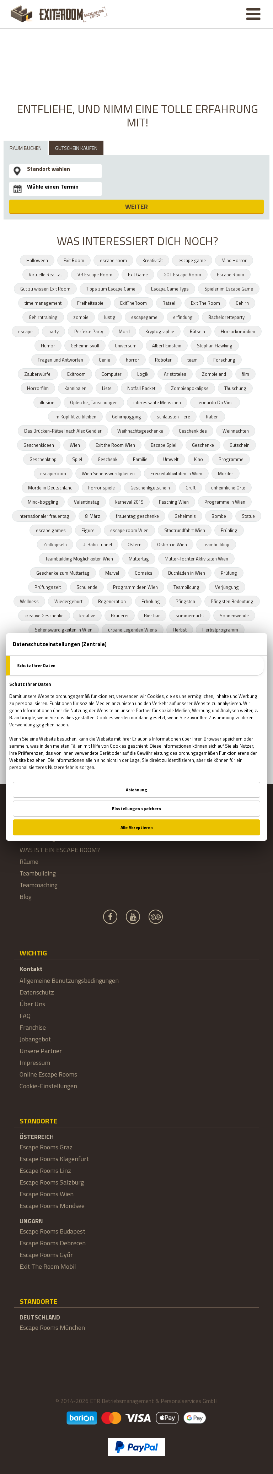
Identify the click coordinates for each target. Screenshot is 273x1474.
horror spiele (101, 487)
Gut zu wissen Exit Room (45, 288)
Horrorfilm (38, 388)
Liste (107, 388)
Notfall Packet (141, 388)
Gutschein (240, 445)
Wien (75, 445)
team (192, 359)
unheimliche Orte (228, 487)
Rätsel (168, 303)
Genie (104, 359)
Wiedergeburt (68, 601)
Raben (212, 416)
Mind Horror (234, 260)
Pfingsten (185, 601)
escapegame (144, 317)
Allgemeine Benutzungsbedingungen (69, 980)
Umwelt (170, 459)
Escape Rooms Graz (46, 1147)
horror (132, 359)
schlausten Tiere (173, 416)
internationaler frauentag (43, 516)
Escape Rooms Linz (45, 1170)
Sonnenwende (234, 615)
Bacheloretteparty (226, 317)
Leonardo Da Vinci (215, 402)
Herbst (180, 629)
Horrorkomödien (238, 331)
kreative (87, 615)
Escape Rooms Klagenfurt (54, 1159)
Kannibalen (75, 388)
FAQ (25, 1015)
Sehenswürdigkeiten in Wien (63, 629)
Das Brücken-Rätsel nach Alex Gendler (63, 430)
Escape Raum (230, 274)
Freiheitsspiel (91, 303)
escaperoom (53, 473)
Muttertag (139, 558)
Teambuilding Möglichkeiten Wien (79, 558)
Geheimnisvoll (85, 345)
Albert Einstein (166, 345)
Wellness (29, 601)
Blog (26, 896)
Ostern (134, 544)
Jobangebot (35, 1039)
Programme (231, 459)
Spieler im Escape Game (228, 288)
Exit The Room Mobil (48, 1266)
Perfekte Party (88, 331)
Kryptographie (159, 331)
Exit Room (74, 260)
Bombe (219, 516)
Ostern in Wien (172, 544)
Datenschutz (37, 992)
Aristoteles (175, 374)
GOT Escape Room (182, 274)
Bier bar (152, 615)
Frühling (229, 530)
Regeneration (112, 601)
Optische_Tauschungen (94, 402)
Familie (140, 459)
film (245, 374)
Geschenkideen (38, 445)
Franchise (33, 1027)
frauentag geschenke (137, 516)
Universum (125, 345)
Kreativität (153, 260)
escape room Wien (129, 530)
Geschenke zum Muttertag (63, 572)
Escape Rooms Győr (46, 1254)
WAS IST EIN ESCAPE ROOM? (60, 850)
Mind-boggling (43, 501)
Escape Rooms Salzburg (52, 1182)
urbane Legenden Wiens (132, 629)
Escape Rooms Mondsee (52, 1205)
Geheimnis (185, 516)
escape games (51, 530)
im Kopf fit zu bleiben (75, 416)
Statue (248, 516)
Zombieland (214, 374)
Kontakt (31, 969)
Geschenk (107, 459)
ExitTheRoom (133, 303)
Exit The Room (205, 303)
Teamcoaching (39, 885)
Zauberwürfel (38, 374)
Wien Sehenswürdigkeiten (108, 473)
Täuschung (235, 388)
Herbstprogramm (220, 629)
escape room (113, 260)
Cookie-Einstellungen (48, 1086)
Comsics (143, 572)
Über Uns (32, 1004)
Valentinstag (87, 501)
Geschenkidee (193, 430)
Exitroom (76, 374)
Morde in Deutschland (50, 487)
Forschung (224, 359)
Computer (111, 374)
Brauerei (119, 615)
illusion (47, 402)
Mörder (225, 473)
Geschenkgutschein (150, 487)
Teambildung (186, 587)
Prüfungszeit (47, 587)
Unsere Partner (41, 1051)
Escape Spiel (163, 445)
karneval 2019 (129, 501)
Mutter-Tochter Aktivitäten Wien (196, 558)
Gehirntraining (43, 317)
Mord (124, 331)
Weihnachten (236, 430)
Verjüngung (227, 587)
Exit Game (138, 274)
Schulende (86, 587)
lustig (110, 317)
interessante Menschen (157, 402)
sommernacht (190, 615)
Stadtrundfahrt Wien (184, 530)
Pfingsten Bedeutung (232, 601)
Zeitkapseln (55, 544)
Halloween (37, 260)
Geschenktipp (43, 459)
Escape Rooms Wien (47, 1194)
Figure (88, 530)
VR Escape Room (94, 274)
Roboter (163, 359)
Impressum (35, 1062)
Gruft (191, 487)
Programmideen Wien (135, 587)
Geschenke (203, 445)
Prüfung (229, 572)
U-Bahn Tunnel (97, 544)
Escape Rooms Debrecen (53, 1243)
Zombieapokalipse (190, 388)
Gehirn (242, 303)
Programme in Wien (224, 501)
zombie (81, 317)
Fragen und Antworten (60, 359)
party (53, 331)
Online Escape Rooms (48, 1074)
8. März (92, 516)
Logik (142, 374)
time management (43, 303)
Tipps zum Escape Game (110, 288)
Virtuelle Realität (45, 274)
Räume (29, 861)
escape (25, 331)
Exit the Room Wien (115, 445)
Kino (198, 459)
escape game (192, 260)
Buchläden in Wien (186, 572)
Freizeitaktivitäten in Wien (176, 473)
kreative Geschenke (44, 615)
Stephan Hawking (214, 345)
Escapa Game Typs (170, 288)
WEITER (136, 206)
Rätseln (197, 331)
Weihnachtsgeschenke (140, 430)
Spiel (77, 459)
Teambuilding (216, 544)
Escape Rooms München (52, 1327)
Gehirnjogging (126, 416)
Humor (48, 345)
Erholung (150, 601)
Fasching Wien (174, 501)
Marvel (112, 572)
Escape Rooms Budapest (52, 1231)
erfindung (183, 317)
